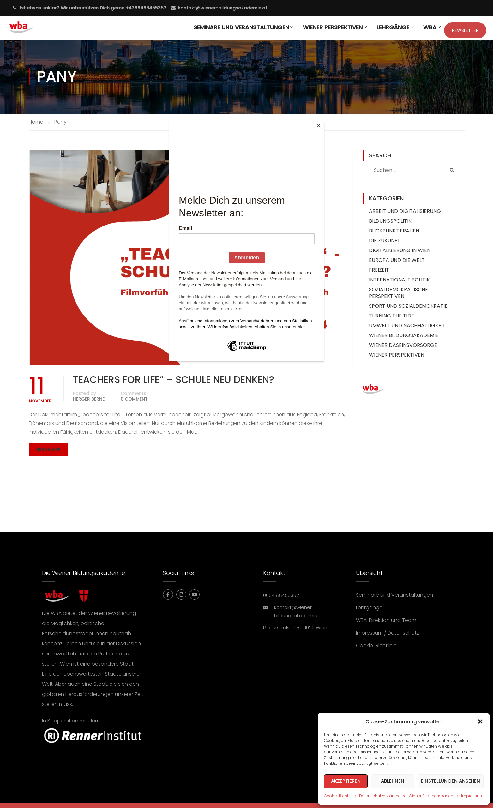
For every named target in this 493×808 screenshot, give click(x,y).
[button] (480, 721)
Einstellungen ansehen (450, 781)
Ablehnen (392, 781)
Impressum (472, 796)
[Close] (322, 123)
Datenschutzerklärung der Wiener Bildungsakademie (408, 796)
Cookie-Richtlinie (340, 796)
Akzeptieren (346, 781)
